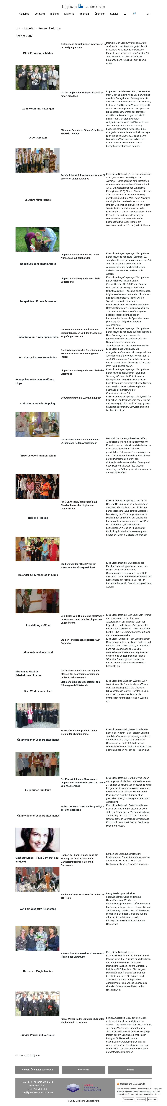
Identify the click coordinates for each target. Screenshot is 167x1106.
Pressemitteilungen (49, 28)
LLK (17, 28)
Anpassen (152, 1099)
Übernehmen (128, 1099)
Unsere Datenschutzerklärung (149, 1094)
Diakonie (69, 13)
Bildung (54, 13)
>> (38, 1055)
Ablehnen (141, 1099)
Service (114, 13)
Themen (84, 13)
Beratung (40, 13)
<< (16, 1055)
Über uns (99, 13)
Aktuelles (24, 13)
